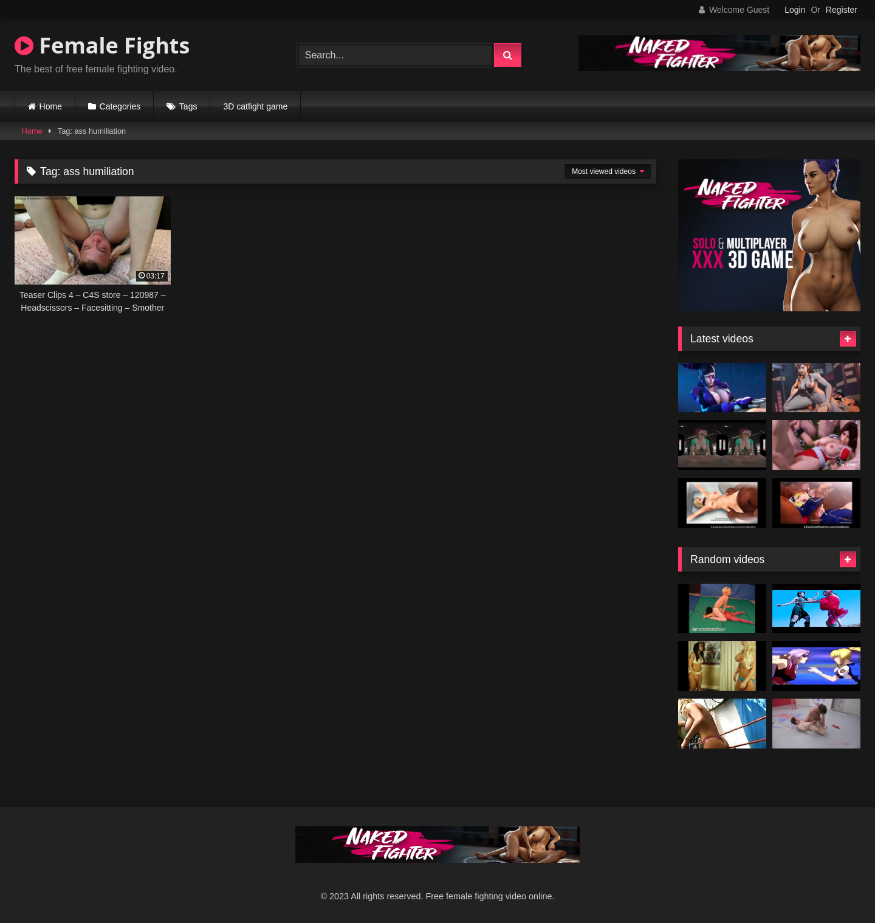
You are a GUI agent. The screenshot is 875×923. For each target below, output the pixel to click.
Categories (120, 106)
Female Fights (102, 45)
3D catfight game (255, 106)
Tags (188, 106)
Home (50, 106)
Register (841, 10)
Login (794, 10)
